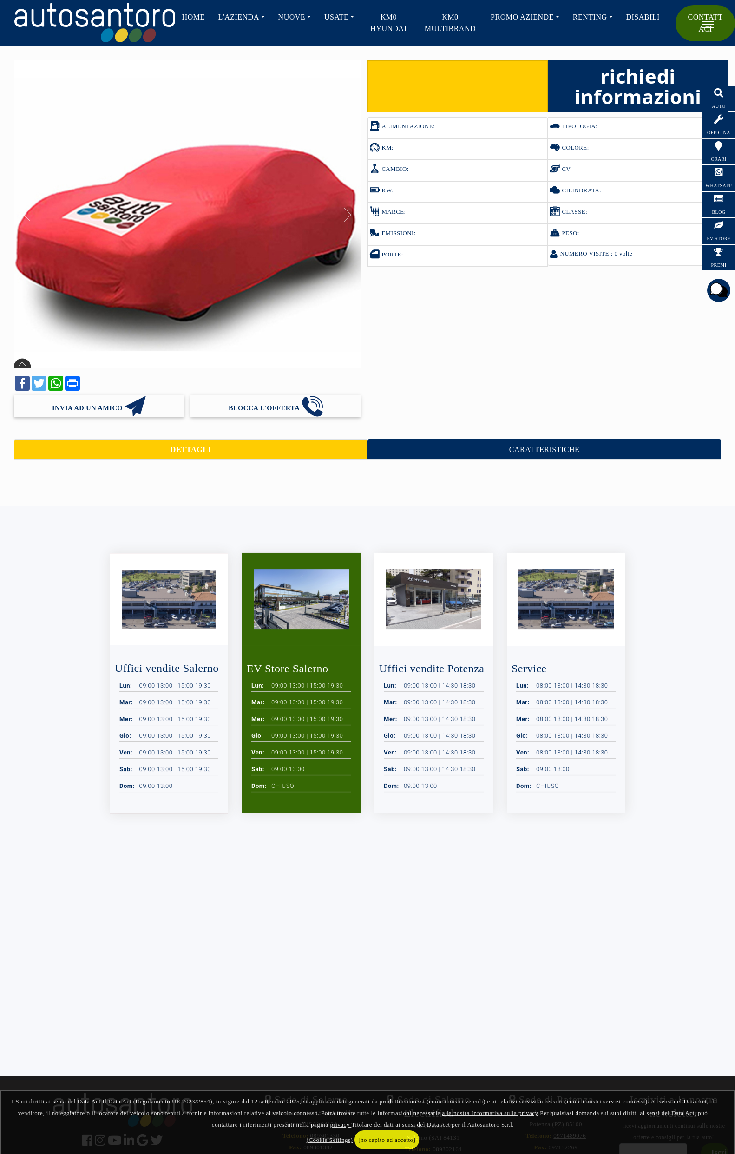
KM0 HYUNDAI (388, 23)
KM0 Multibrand (450, 23)
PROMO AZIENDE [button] (522, 17)
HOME (193, 17)
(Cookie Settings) (330, 1139)
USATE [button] (336, 17)
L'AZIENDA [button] (238, 17)
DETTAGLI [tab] (191, 449)
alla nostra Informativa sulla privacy (490, 1112)
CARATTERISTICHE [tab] (544, 449)
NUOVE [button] (292, 17)
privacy (340, 1124)
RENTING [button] (590, 17)
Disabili (642, 17)
